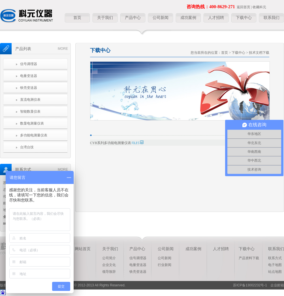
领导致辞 (109, 272)
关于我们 (105, 17)
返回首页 (243, 7)
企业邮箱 (275, 285)
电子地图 (275, 265)
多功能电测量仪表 (33, 135)
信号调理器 (28, 64)
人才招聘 (216, 17)
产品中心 (133, 17)
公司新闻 (160, 17)
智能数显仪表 (30, 111)
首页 (77, 17)
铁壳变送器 (28, 88)
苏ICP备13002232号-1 (250, 285)
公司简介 (109, 258)
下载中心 (244, 17)
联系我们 (271, 17)
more (63, 49)
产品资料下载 (249, 258)
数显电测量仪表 (32, 123)
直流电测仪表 (30, 100)
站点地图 (275, 272)
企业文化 (109, 265)
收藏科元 (259, 7)
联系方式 (275, 258)
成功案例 (188, 17)
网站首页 (83, 249)
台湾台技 (27, 147)
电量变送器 (28, 76)
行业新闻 (164, 265)
